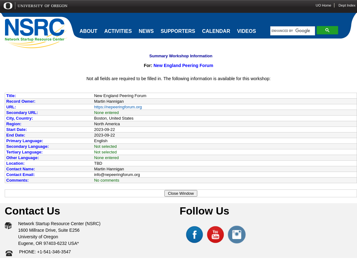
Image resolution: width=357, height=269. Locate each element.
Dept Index (347, 5)
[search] (291, 30)
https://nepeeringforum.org (118, 107)
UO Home (323, 5)
